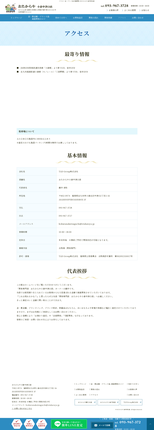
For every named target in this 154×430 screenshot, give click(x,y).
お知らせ (145, 10)
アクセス (122, 17)
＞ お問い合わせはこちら (22, 408)
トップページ (16, 17)
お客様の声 (113, 10)
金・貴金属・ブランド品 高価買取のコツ (38, 17)
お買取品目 (78, 17)
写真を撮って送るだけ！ (74, 424)
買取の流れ (93, 17)
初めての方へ (61, 17)
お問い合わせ (137, 17)
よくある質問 (130, 10)
